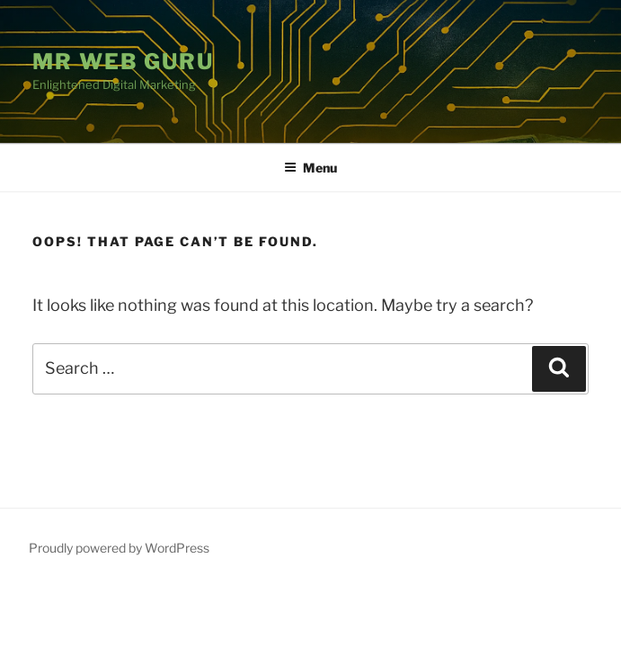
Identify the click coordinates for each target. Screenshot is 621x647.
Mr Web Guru (123, 62)
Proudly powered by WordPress (119, 547)
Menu (310, 167)
